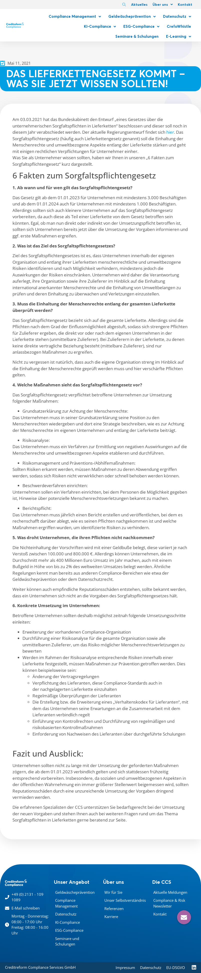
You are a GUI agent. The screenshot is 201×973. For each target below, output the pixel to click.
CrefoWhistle (179, 26)
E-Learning (178, 36)
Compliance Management (75, 16)
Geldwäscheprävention (132, 16)
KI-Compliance (100, 26)
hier (170, 132)
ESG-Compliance (141, 26)
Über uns (163, 4)
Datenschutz (177, 16)
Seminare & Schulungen (137, 36)
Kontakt (185, 4)
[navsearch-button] (124, 5)
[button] (184, 917)
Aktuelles (139, 4)
